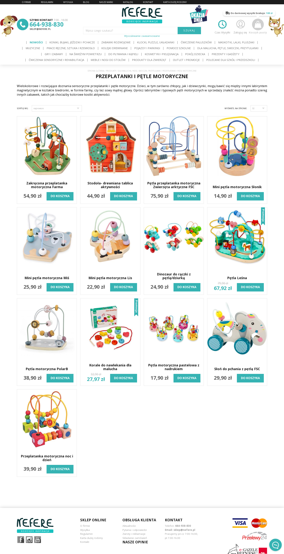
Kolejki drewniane (114, 48)
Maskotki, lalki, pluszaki (236, 42)
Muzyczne (33, 48)
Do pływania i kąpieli (123, 54)
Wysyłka (85, 530)
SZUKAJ (189, 30)
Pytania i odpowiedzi (134, 530)
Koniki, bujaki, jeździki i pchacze (72, 42)
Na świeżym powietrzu (85, 54)
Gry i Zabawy (54, 54)
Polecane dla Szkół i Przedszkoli (230, 60)
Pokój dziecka (195, 54)
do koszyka (60, 196)
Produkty (111, 71)
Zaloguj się (240, 26)
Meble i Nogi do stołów (108, 60)
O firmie (85, 525)
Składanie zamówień (134, 538)
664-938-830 (47, 24)
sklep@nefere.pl (40, 29)
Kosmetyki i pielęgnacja (162, 54)
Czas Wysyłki (222, 26)
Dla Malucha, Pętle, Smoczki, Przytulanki (227, 48)
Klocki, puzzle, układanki (155, 42)
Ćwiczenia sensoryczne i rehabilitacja (56, 60)
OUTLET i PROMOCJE (186, 60)
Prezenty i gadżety (225, 54)
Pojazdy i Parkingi (147, 48)
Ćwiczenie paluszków (196, 42)
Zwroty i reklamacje (133, 534)
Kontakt (84, 542)
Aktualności (129, 525)
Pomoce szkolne (179, 48)
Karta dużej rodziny (91, 538)
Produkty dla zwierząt (149, 60)
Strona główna (96, 71)
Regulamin (86, 534)
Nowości (36, 42)
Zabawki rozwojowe (116, 42)
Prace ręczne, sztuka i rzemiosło (71, 48)
